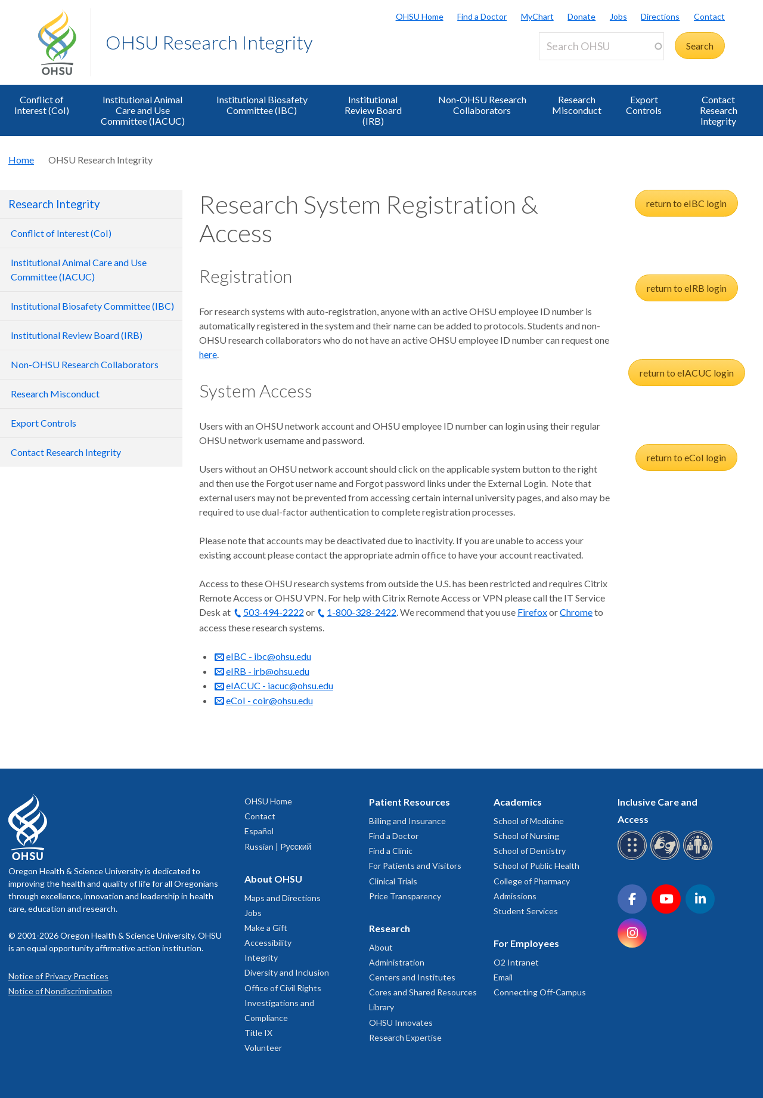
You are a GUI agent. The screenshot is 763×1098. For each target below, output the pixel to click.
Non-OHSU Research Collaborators (482, 105)
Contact (709, 16)
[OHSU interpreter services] (699, 858)
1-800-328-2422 (361, 612)
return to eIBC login (686, 203)
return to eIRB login (687, 288)
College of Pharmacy (532, 881)
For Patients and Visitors (415, 865)
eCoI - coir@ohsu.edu (269, 700)
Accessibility (267, 942)
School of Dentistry (530, 851)
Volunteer (263, 1048)
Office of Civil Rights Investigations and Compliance (282, 1003)
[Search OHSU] (601, 46)
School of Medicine (529, 821)
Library (381, 1007)
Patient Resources (409, 801)
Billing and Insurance (407, 821)
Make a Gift (265, 928)
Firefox (532, 612)
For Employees (526, 943)
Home (21, 159)
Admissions (515, 896)
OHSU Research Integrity (209, 42)
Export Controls (644, 105)
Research (389, 928)
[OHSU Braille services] (634, 858)
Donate (581, 16)
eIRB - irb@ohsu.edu (267, 671)
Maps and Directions (282, 898)
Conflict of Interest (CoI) (41, 105)
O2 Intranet (516, 962)
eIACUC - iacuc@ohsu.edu (279, 685)
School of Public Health (536, 865)
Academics (518, 801)
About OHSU (273, 878)
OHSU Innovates (401, 1022)
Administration (396, 962)
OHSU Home (419, 16)
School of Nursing (526, 836)
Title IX (258, 1033)
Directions (660, 16)
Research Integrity (54, 204)
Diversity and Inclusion (286, 972)
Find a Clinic (390, 851)
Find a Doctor (482, 16)
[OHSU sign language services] (666, 858)
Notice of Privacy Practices (58, 976)
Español (259, 831)
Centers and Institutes (412, 977)
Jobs (618, 16)
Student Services (526, 911)
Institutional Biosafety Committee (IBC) (262, 105)
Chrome (576, 612)
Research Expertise (405, 1037)
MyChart (537, 16)
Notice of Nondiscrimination (60, 991)
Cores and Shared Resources (423, 992)
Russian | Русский (277, 846)
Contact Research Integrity (718, 110)
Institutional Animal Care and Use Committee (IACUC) (143, 110)
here (208, 354)
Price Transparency (405, 896)
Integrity (261, 957)
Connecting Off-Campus (540, 992)
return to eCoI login (686, 457)
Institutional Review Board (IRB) (373, 110)
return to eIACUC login (687, 372)
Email (503, 977)
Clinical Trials (393, 881)
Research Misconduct (576, 105)
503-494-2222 (273, 612)
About (381, 947)
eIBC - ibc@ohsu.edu (268, 656)
